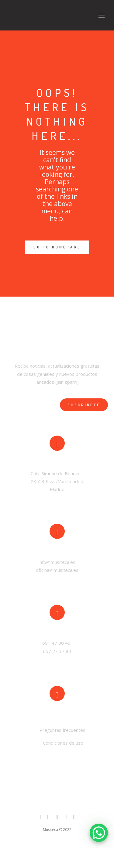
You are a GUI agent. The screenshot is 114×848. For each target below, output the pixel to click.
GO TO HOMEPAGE (57, 247)
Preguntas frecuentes (61, 730)
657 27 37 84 (57, 651)
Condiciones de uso (63, 743)
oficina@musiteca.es (57, 570)
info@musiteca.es (57, 562)
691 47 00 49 (57, 643)
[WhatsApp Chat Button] (99, 833)
